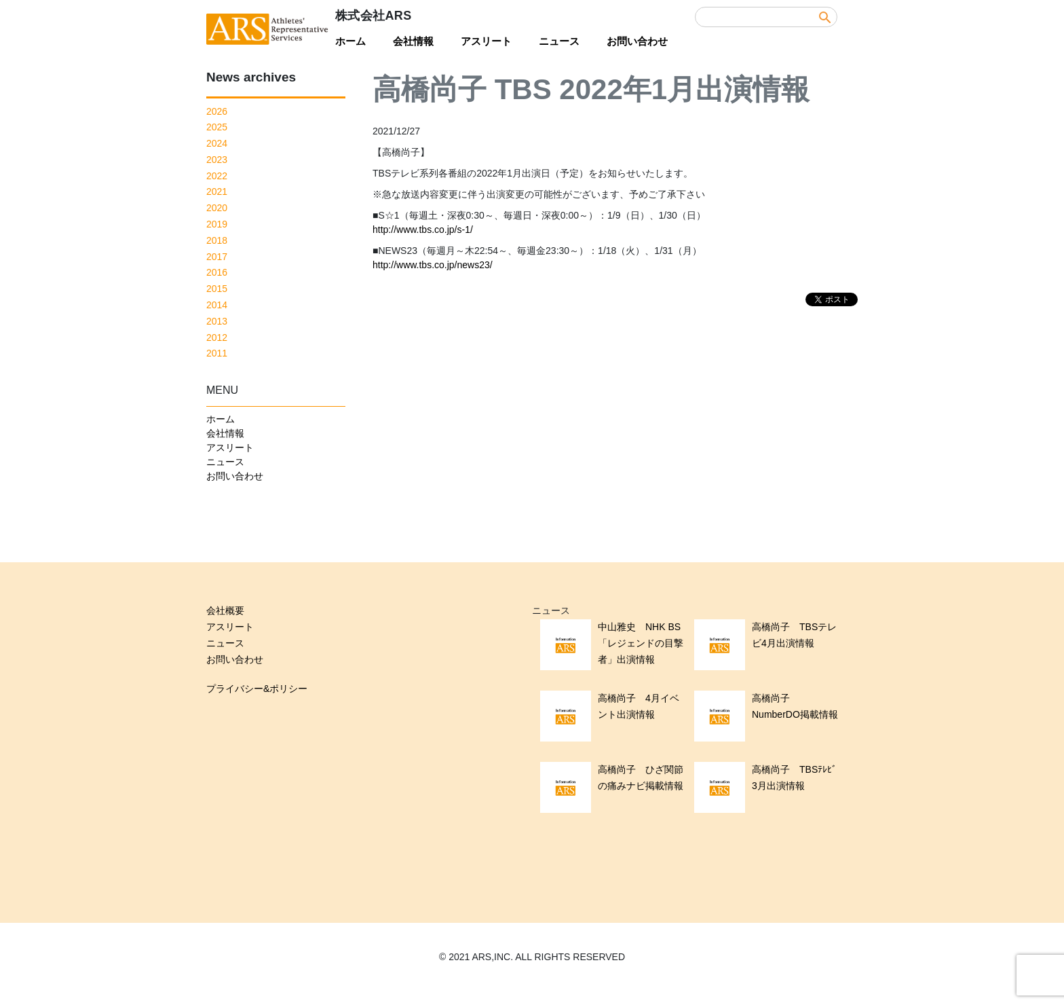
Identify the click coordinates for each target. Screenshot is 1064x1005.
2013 (216, 321)
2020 (216, 207)
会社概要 (225, 610)
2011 (216, 353)
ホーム (350, 41)
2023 (216, 159)
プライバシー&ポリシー (256, 688)
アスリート (486, 41)
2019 (216, 224)
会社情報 (413, 41)
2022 (216, 175)
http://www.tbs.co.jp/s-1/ (423, 229)
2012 (216, 337)
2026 (216, 111)
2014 (216, 304)
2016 (216, 272)
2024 (216, 143)
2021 (216, 191)
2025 (216, 127)
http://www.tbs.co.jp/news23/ (433, 264)
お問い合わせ (637, 41)
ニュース (559, 41)
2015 (216, 288)
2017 (216, 256)
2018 (216, 240)
